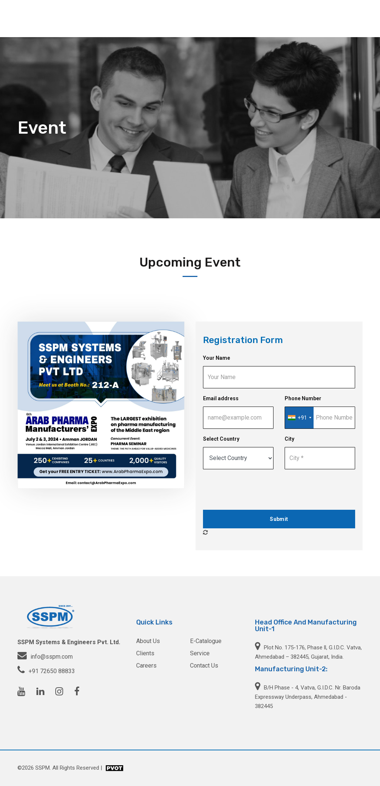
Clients (286, 18)
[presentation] (259, 489)
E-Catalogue (206, 641)
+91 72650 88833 (52, 671)
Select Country (221, 438)
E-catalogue (253, 18)
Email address (221, 398)
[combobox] (299, 417)
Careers (313, 18)
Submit (279, 519)
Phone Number (303, 398)
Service (219, 18)
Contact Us (347, 18)
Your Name (216, 358)
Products (190, 18)
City (289, 438)
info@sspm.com (51, 656)
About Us (158, 18)
